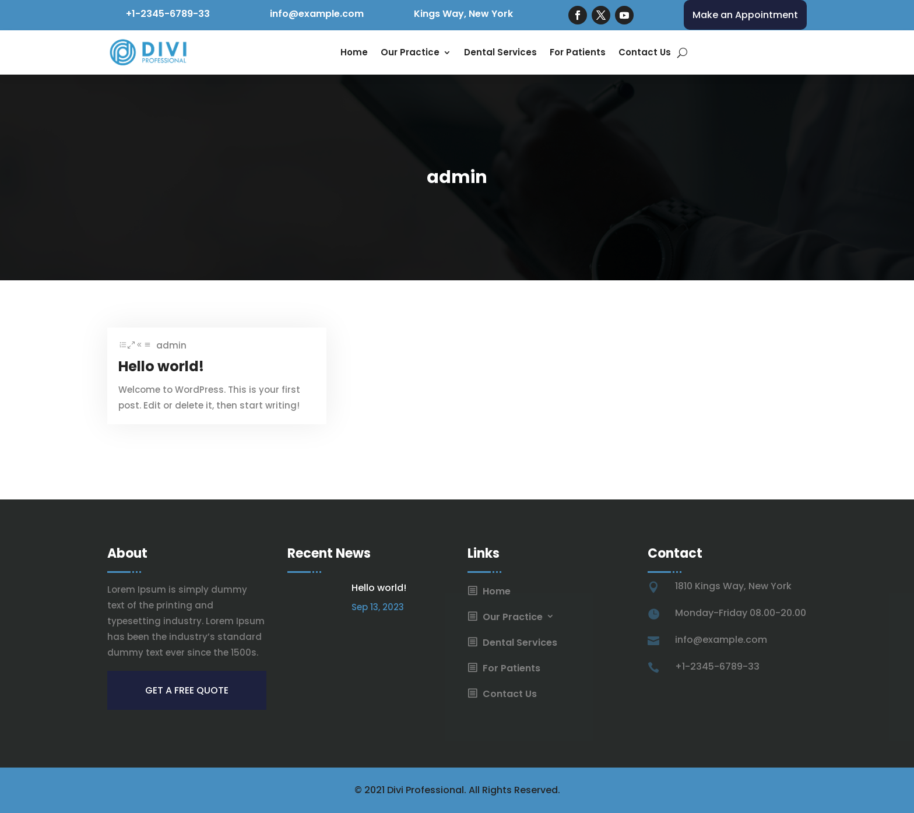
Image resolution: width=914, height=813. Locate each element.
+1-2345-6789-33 (168, 13)
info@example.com (317, 13)
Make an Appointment (745, 15)
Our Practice (410, 52)
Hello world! (161, 366)
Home (354, 52)
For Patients (578, 52)
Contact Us (644, 52)
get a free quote (186, 690)
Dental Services (500, 52)
